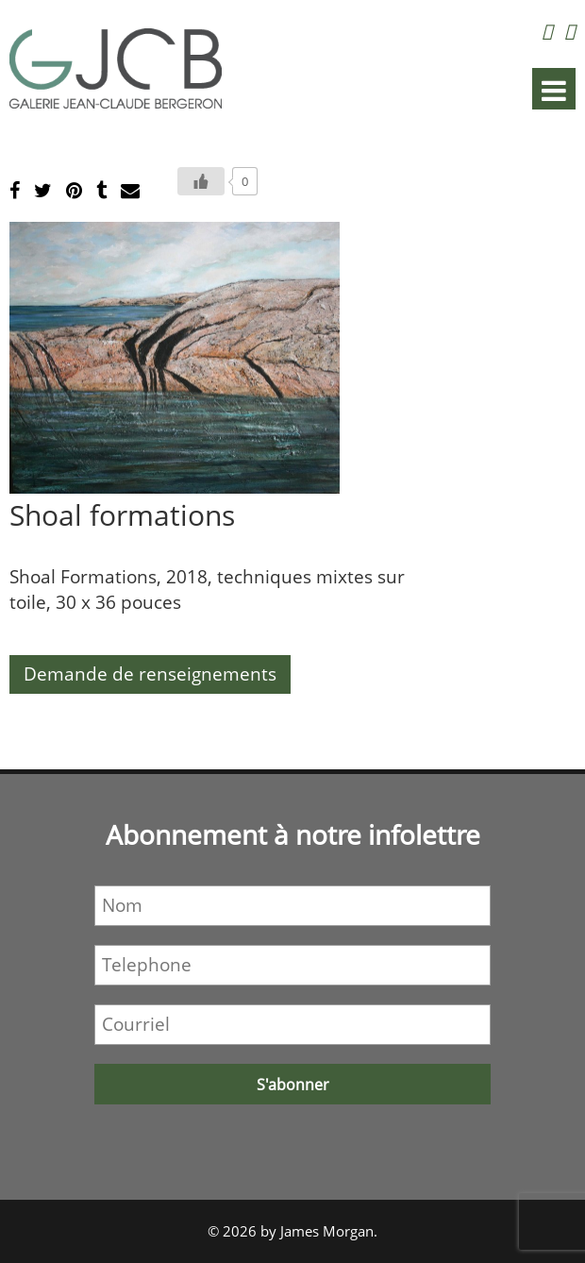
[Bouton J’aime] (201, 181)
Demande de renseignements (150, 674)
